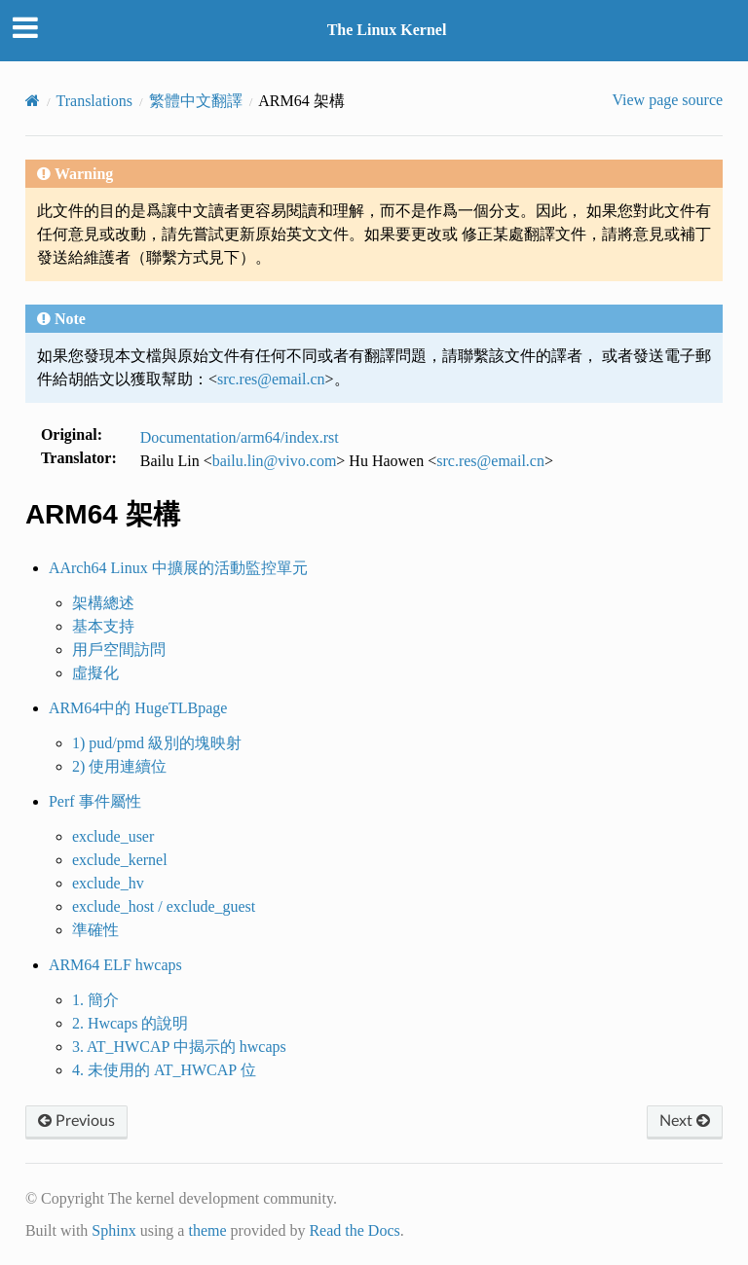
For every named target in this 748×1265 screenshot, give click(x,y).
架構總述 (103, 603)
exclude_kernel (120, 859)
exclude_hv (108, 883)
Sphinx (113, 1230)
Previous (76, 1121)
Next (684, 1121)
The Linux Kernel (387, 29)
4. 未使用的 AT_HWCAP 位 (164, 1070)
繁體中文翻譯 (196, 100)
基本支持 (103, 626)
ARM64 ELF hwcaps (115, 965)
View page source (667, 99)
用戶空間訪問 (119, 649)
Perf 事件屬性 (95, 801)
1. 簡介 (95, 1000)
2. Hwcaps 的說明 (130, 1023)
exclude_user (113, 836)
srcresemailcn (271, 379)
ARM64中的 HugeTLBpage (138, 708)
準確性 (95, 930)
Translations (94, 100)
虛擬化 (95, 673)
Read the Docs (354, 1230)
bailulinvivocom (274, 460)
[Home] (32, 100)
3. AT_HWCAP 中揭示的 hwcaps (179, 1046)
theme (207, 1230)
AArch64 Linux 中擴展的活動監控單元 (178, 568)
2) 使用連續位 (119, 766)
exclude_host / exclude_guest (163, 906)
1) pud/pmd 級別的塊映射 (157, 743)
